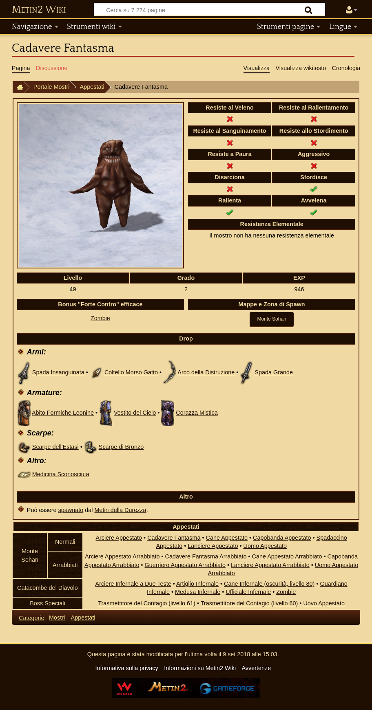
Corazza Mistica (196, 412)
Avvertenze (256, 668)
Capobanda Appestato (282, 537)
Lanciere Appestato (213, 546)
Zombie (100, 318)
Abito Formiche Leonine (63, 412)
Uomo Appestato (265, 546)
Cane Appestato (227, 537)
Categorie (31, 617)
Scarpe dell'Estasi (55, 447)
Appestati (92, 87)
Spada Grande (274, 372)
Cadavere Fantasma (173, 537)
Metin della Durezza (120, 510)
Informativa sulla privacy (126, 668)
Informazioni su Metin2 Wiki (200, 668)
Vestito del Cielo (135, 412)
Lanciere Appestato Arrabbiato (270, 565)
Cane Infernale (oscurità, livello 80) (269, 583)
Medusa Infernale (197, 592)
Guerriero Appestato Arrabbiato (185, 565)
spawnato (71, 510)
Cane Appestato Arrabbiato (287, 556)
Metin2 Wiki (39, 9)
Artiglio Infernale (197, 583)
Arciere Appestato (119, 537)
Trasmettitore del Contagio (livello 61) (146, 603)
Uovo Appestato (324, 603)
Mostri (57, 617)
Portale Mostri (51, 87)
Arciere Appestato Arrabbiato (122, 556)
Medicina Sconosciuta (60, 474)
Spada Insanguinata (58, 372)
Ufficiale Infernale (248, 592)
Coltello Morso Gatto (131, 372)
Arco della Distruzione (206, 372)
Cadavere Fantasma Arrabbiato (206, 556)
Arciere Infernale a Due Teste (133, 583)
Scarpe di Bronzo (121, 447)
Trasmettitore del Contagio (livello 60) (249, 603)
